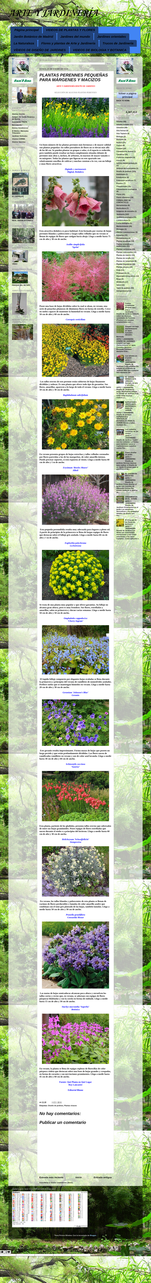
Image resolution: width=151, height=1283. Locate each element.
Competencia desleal (124, 151)
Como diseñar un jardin (130, 453)
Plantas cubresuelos (124, 252)
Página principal (26, 30)
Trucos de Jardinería (118, 43)
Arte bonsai (121, 130)
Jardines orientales (111, 36)
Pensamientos (122, 238)
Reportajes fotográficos (125, 276)
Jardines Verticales (19, 136)
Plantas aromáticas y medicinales (124, 245)
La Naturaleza (24, 43)
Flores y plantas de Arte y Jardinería (68, 43)
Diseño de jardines (55, 1106)
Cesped (119, 148)
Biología (119, 136)
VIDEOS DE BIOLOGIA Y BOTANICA (99, 50)
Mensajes (120, 229)
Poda (118, 270)
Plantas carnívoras (123, 249)
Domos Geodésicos (20, 128)
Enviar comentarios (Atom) (62, 1183)
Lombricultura (122, 220)
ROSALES (120, 282)
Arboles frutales (122, 125)
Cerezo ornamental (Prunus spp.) (130, 305)
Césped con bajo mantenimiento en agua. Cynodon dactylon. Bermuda (127, 332)
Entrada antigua (103, 1177)
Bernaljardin (17, 125)
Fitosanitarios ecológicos (126, 189)
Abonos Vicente (18, 114)
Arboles (119, 121)
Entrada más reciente (51, 1177)
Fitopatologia (121, 186)
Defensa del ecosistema (126, 168)
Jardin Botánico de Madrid (33, 36)
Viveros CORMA (18, 139)
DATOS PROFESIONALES (126, 163)
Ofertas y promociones (125, 232)
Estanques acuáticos (124, 180)
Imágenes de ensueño (125, 211)
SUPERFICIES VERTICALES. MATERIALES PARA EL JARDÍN (130, 406)
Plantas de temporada (125, 261)
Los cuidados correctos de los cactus (131, 431)
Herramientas (121, 205)
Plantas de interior (123, 255)
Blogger (93, 1235)
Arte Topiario (121, 133)
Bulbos (119, 142)
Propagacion (121, 273)
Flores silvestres (123, 197)
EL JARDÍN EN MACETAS (131, 475)
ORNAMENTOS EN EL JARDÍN (131, 498)
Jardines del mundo (75, 36)
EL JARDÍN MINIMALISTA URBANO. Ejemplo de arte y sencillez (131, 381)
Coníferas (120, 154)
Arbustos (120, 127)
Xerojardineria (122, 291)
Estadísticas (121, 177)
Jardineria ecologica (124, 217)
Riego (118, 279)
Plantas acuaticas (123, 241)
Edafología (120, 174)
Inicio (78, 1177)
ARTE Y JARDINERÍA (53, 13)
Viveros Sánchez (18, 142)
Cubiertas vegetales (124, 157)
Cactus (119, 145)
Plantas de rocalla (123, 258)
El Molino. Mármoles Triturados (20, 132)
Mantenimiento (122, 226)
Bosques (120, 139)
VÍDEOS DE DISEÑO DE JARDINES (40, 50)
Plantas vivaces (70, 1106)
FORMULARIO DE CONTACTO (123, 201)
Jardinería (120, 214)
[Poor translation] (7, 1252)
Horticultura (121, 208)
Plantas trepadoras (124, 264)
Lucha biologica (122, 223)
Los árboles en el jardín (131, 357)
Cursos (119, 160)
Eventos (119, 183)
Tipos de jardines (123, 288)
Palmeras (120, 235)
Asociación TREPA (19, 122)
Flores (119, 194)
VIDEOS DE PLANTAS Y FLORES (70, 30)
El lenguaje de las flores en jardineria (131, 522)
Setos (118, 285)
